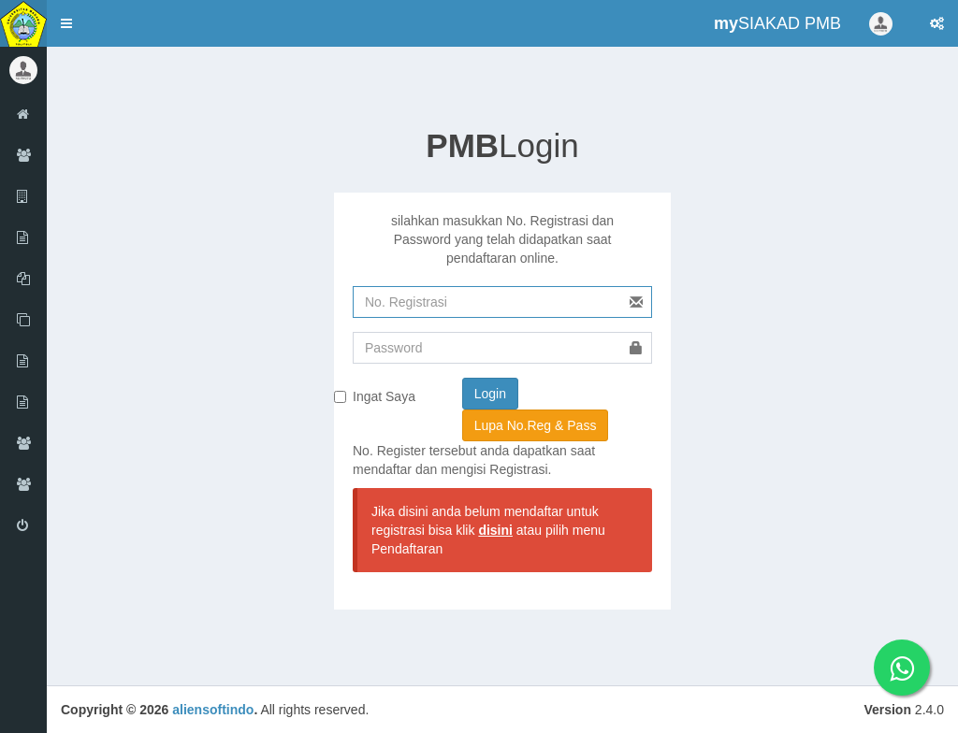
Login (502, 145)
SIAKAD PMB (777, 23)
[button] (66, 23)
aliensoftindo (213, 709)
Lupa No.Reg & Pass (535, 425)
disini (495, 530)
